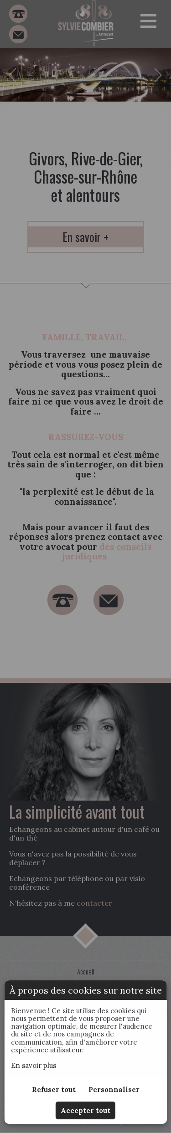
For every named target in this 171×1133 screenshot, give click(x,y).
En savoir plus (33, 1065)
